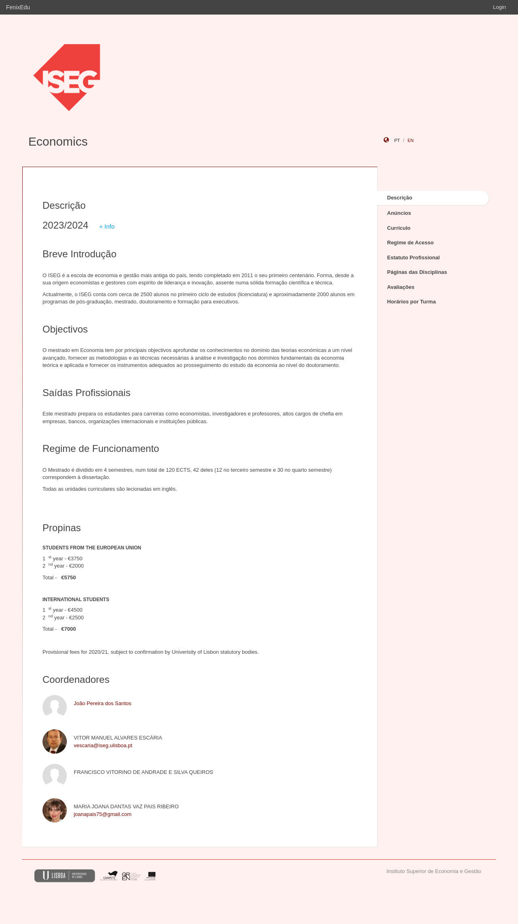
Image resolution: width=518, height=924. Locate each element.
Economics (58, 141)
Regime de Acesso (410, 242)
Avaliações (400, 287)
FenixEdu (18, 7)
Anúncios (399, 213)
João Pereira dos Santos (102, 703)
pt (397, 140)
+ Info (107, 226)
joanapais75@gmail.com (103, 814)
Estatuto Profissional (413, 257)
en (411, 140)
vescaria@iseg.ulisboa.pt (103, 745)
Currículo (399, 228)
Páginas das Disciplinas (417, 272)
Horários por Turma (411, 302)
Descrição (399, 198)
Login (499, 7)
